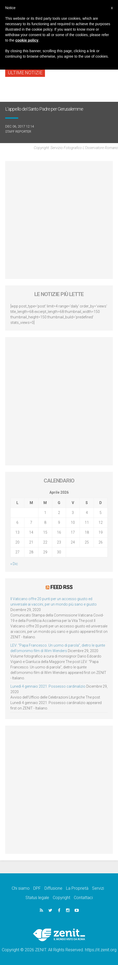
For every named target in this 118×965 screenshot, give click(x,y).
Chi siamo (21, 888)
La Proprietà (77, 888)
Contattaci (83, 897)
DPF (37, 888)
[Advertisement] (59, 220)
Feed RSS (61, 587)
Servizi (98, 888)
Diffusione (53, 888)
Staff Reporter (18, 131)
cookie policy (26, 40)
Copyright (61, 897)
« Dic (14, 564)
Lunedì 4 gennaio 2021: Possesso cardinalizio (48, 686)
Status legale (37, 897)
